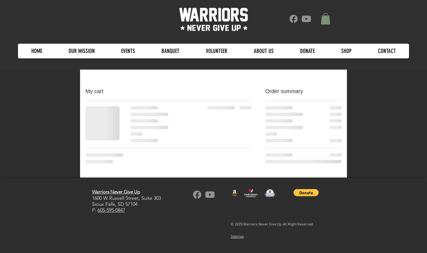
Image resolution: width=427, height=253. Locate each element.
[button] (325, 19)
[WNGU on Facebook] (197, 194)
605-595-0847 (111, 210)
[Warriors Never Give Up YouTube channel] (210, 194)
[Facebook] (293, 18)
